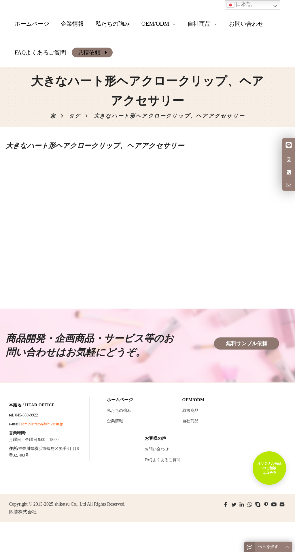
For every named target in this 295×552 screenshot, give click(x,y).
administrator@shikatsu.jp (42, 424)
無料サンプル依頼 (246, 343)
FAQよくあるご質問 (163, 460)
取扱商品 (190, 410)
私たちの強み (119, 410)
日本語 (239, 4)
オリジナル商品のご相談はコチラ (269, 467)
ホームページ (32, 23)
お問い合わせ (157, 449)
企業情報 (115, 421)
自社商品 (190, 421)
